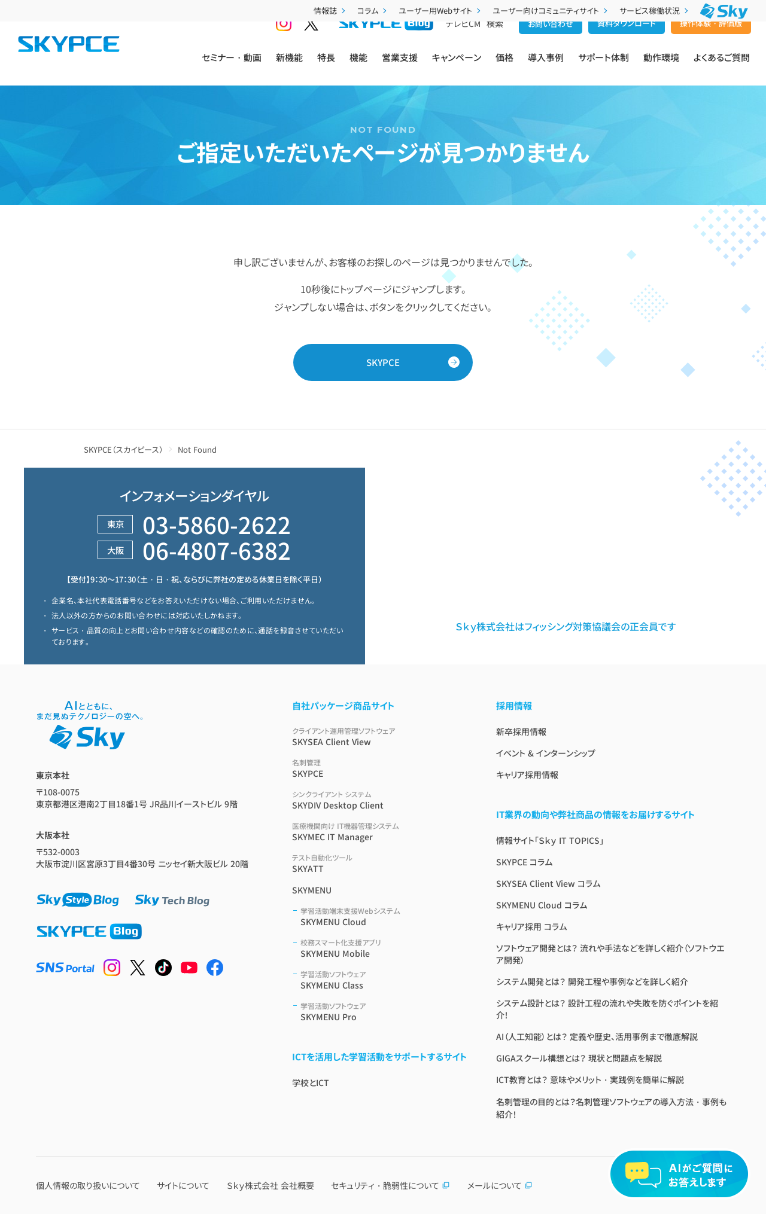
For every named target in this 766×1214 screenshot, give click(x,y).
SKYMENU (312, 890)
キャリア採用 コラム (531, 926)
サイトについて (183, 1185)
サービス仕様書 (428, 569)
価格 (504, 66)
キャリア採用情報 (527, 774)
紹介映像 (592, 547)
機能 (358, 66)
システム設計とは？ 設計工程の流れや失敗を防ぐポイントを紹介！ (607, 1009)
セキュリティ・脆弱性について (390, 1185)
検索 (495, 42)
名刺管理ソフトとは (435, 591)
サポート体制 (603, 66)
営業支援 (400, 66)
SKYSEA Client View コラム (548, 883)
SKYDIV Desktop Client (379, 800)
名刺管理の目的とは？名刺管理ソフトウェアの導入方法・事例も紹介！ (611, 1108)
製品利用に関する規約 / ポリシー (638, 569)
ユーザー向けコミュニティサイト (551, 10)
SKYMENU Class (383, 980)
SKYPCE (383, 362)
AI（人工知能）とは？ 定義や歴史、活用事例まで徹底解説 (597, 1036)
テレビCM (463, 42)
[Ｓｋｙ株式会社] (724, 11)
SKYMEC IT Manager (379, 831)
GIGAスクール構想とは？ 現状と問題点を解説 (579, 1058)
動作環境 (661, 66)
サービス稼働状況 (655, 10)
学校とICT (310, 1082)
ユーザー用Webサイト (441, 10)
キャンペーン (456, 66)
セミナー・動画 (232, 66)
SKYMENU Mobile (383, 948)
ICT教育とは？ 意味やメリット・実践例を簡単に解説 (590, 1079)
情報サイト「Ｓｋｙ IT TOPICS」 (550, 840)
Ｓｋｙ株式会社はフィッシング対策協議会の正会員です (565, 626)
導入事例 (546, 66)
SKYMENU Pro (383, 1012)
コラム (373, 10)
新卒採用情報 (521, 731)
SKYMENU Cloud (383, 916)
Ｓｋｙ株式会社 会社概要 (270, 1185)
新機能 (289, 66)
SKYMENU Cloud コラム (541, 905)
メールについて (500, 1185)
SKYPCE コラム (524, 862)
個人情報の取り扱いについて (88, 1185)
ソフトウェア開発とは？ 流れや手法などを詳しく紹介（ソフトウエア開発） (610, 954)
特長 (326, 66)
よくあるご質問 (722, 66)
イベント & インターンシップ (545, 753)
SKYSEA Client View (379, 736)
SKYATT (379, 863)
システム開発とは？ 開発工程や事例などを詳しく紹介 (592, 981)
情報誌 (331, 10)
